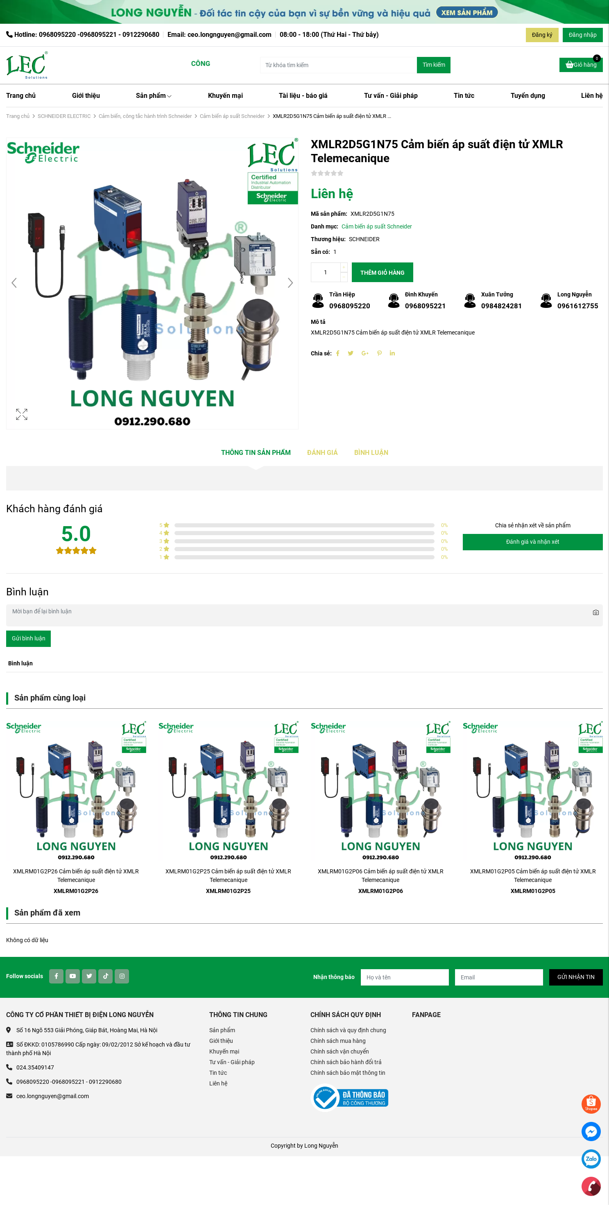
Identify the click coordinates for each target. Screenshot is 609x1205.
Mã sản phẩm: (329, 213)
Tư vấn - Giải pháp (391, 95)
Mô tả (318, 322)
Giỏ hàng (583, 63)
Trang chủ (21, 95)
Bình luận (371, 453)
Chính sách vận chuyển (339, 1051)
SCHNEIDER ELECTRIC (64, 116)
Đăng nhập (583, 35)
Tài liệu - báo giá (303, 95)
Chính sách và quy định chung (348, 1030)
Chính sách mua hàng (338, 1041)
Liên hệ (592, 95)
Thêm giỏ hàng (382, 272)
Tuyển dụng (528, 95)
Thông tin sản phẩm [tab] (256, 453)
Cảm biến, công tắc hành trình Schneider (145, 116)
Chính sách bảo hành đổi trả (346, 1062)
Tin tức (464, 95)
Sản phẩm (154, 95)
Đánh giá (322, 453)
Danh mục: (324, 226)
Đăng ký (542, 35)
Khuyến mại (225, 95)
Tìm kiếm (434, 64)
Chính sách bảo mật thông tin (347, 1072)
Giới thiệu (86, 95)
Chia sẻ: (321, 353)
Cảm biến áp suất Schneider (232, 116)
